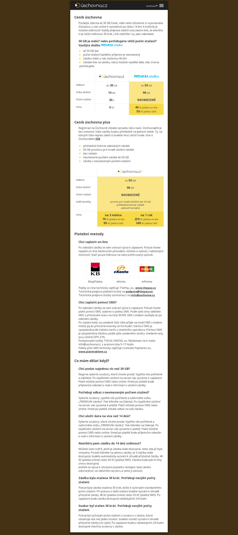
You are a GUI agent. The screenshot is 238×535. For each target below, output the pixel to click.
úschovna (152, 5)
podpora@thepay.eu (139, 291)
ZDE (97, 139)
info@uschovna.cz (143, 295)
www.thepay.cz (145, 288)
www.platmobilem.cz (93, 351)
